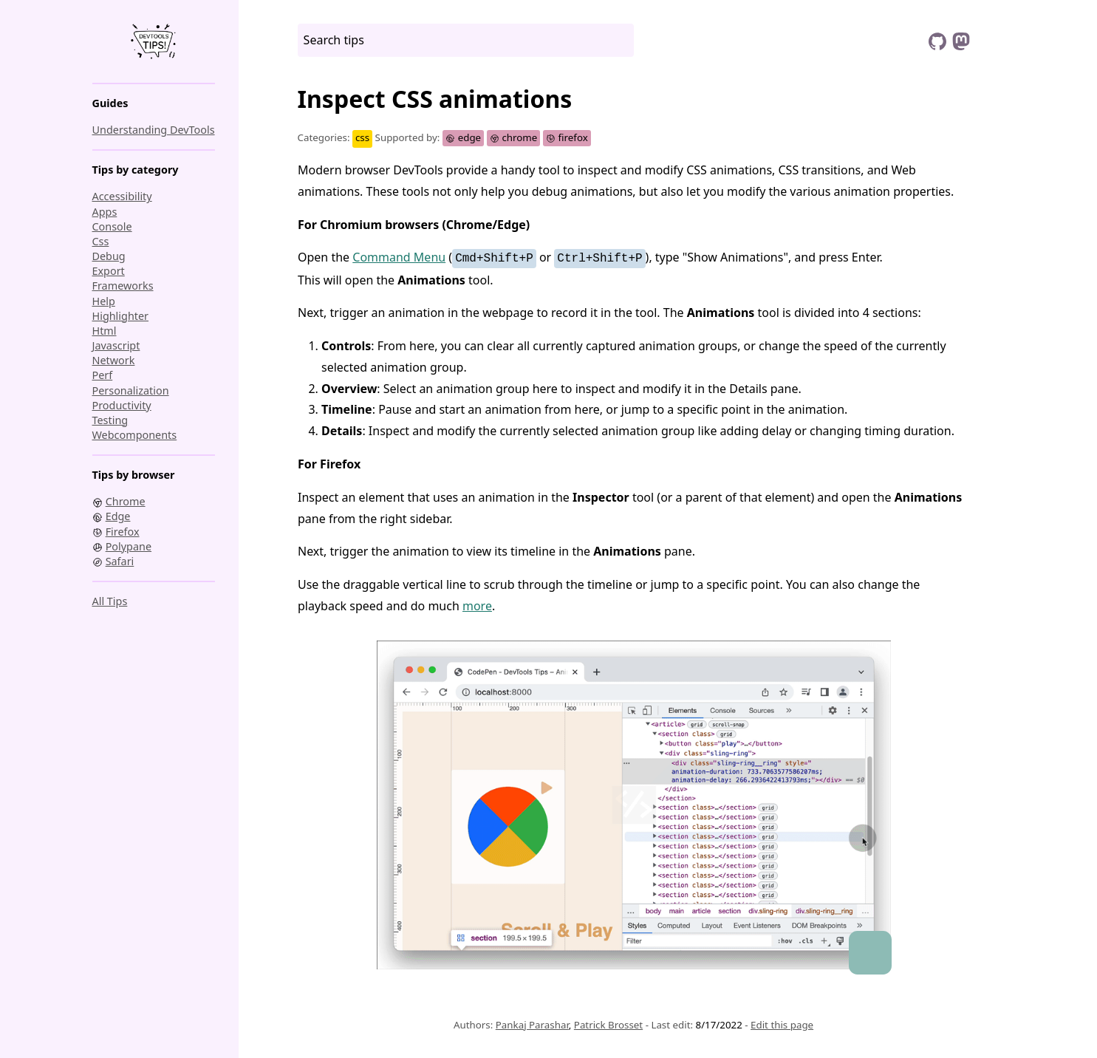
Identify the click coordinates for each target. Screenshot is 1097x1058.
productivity (121, 405)
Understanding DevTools (153, 130)
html (104, 331)
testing (110, 420)
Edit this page (782, 1024)
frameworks (123, 286)
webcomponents (134, 435)
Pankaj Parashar (532, 1024)
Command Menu (398, 257)
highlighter (120, 316)
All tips (110, 601)
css (100, 241)
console (112, 226)
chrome (514, 137)
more (477, 606)
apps (104, 212)
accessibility (122, 196)
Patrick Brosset (608, 1024)
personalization (130, 390)
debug (109, 256)
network (113, 360)
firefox (567, 137)
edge (463, 137)
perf (102, 375)
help (103, 301)
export (108, 271)
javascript (116, 345)
